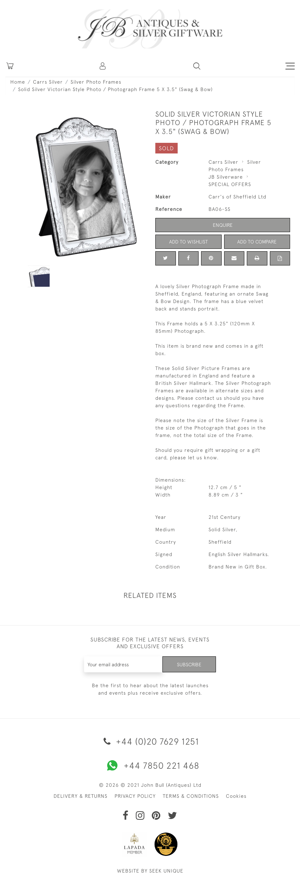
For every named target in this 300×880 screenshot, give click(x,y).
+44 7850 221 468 (150, 765)
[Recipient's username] (123, 664)
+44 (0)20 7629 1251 (150, 741)
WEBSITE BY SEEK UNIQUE (150, 871)
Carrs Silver (48, 82)
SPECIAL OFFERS (230, 184)
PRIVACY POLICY (135, 796)
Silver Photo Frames (96, 82)
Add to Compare (257, 242)
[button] (103, 66)
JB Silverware (226, 177)
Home (17, 82)
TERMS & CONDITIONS (191, 796)
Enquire (223, 225)
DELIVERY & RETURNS (80, 796)
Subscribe (189, 664)
